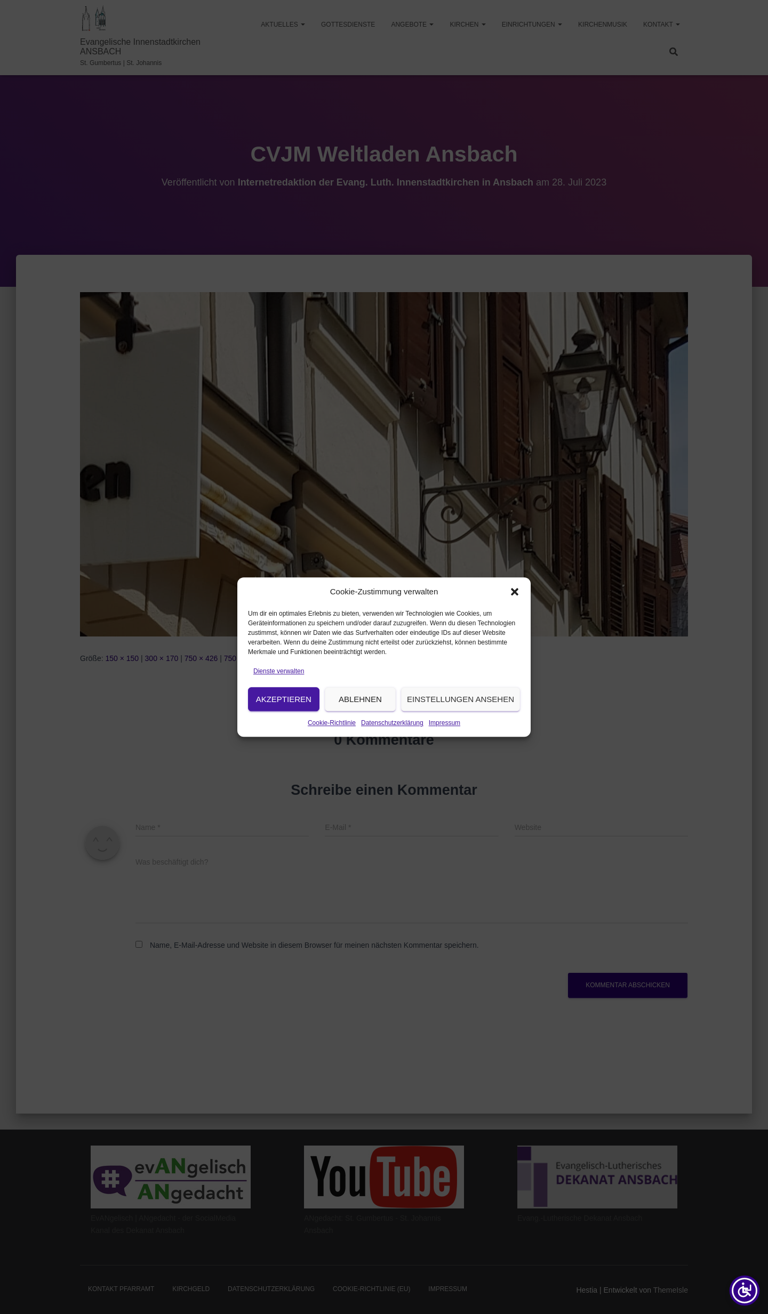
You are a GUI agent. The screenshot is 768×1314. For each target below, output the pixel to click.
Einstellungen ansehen (460, 717)
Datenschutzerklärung (392, 741)
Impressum (444, 741)
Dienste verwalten (278, 689)
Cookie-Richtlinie (332, 741)
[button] (514, 609)
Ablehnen (360, 717)
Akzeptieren (283, 717)
